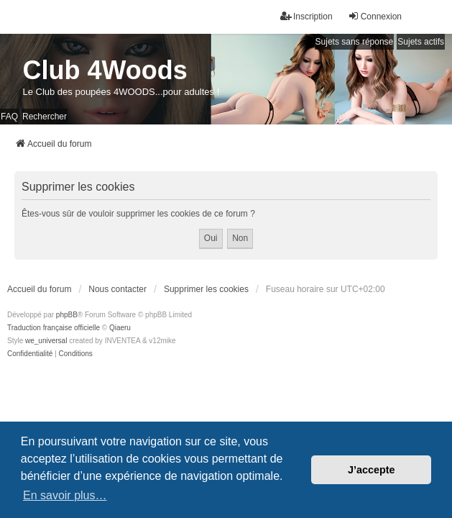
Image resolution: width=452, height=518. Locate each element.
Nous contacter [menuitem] (117, 289)
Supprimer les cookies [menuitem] (206, 289)
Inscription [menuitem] (306, 16)
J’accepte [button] (371, 470)
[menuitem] (29, 353)
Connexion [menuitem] (375, 16)
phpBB (67, 315)
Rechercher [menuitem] (44, 117)
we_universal (46, 341)
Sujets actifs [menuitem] (420, 42)
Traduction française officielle (53, 328)
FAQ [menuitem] (9, 117)
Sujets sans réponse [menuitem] (354, 42)
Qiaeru (120, 328)
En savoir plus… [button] (65, 495)
